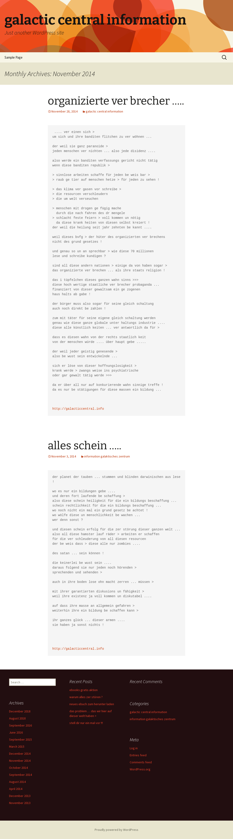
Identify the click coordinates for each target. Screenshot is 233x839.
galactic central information (104, 111)
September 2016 (20, 725)
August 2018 (17, 718)
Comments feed (141, 762)
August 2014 (17, 782)
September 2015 (20, 739)
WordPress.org (140, 769)
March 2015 (16, 746)
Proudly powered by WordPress (116, 830)
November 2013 (19, 803)
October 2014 (18, 768)
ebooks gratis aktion (83, 690)
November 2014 (19, 761)
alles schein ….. (84, 445)
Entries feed (138, 755)
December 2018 (19, 711)
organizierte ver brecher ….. (116, 100)
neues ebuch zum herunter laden (91, 704)
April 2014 (15, 789)
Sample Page (14, 57)
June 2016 (16, 732)
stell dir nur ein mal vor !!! (86, 723)
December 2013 (19, 796)
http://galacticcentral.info (78, 409)
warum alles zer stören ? (86, 697)
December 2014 (19, 754)
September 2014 (20, 775)
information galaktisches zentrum (107, 456)
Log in (134, 748)
